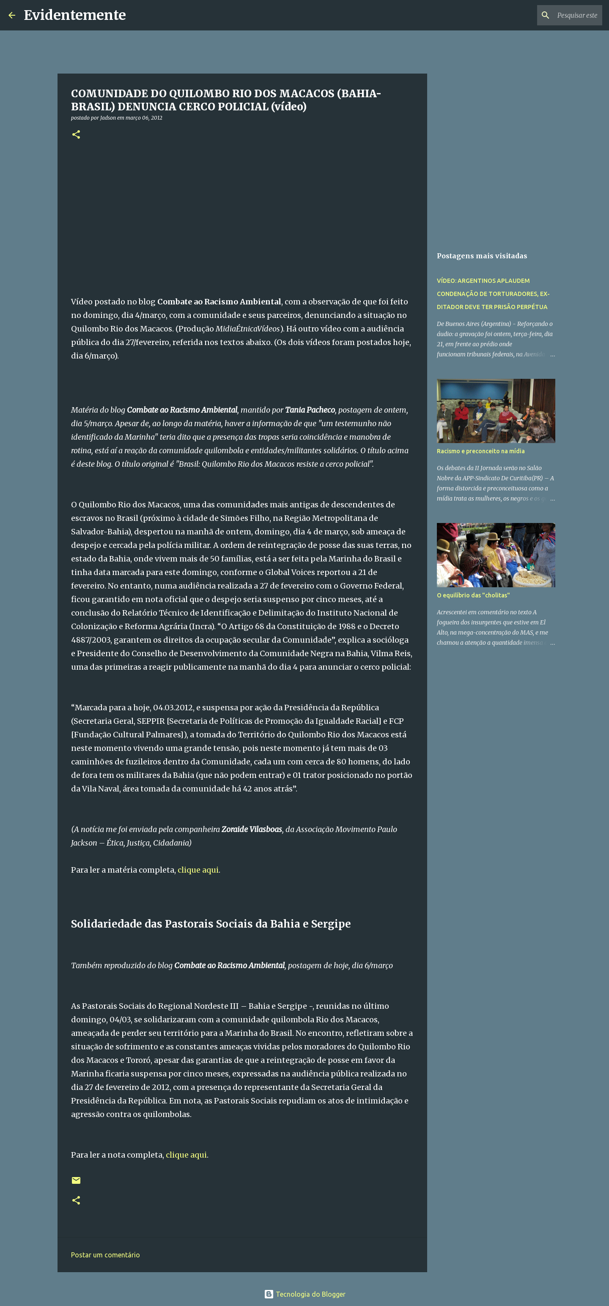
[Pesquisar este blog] (557, 15)
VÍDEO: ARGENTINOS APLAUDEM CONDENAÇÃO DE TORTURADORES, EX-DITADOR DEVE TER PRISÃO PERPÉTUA (493, 293)
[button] (76, 135)
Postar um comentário (105, 1255)
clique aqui (198, 870)
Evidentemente (75, 15)
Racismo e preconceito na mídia (481, 451)
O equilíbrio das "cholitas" (473, 595)
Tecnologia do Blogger (305, 1294)
